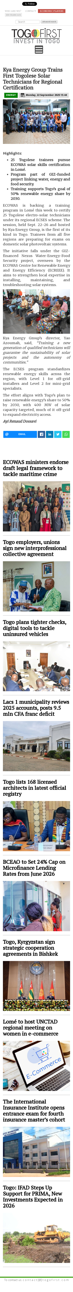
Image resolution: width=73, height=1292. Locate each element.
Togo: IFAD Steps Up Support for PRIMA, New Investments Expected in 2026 (33, 1196)
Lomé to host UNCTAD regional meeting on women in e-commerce (30, 1027)
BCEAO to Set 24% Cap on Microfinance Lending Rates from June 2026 (34, 867)
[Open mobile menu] (39, 50)
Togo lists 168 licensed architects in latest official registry (34, 787)
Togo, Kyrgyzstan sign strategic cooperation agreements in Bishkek (30, 947)
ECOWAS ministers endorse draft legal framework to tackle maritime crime (36, 468)
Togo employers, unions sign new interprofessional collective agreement (35, 548)
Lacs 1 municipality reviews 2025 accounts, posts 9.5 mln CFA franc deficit (36, 707)
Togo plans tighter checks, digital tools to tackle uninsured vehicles (34, 628)
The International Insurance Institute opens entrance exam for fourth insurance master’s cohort (34, 1110)
